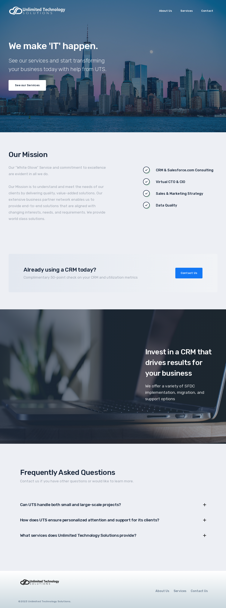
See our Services (27, 85)
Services (186, 10)
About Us (165, 10)
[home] (38, 10)
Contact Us (189, 273)
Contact (207, 10)
